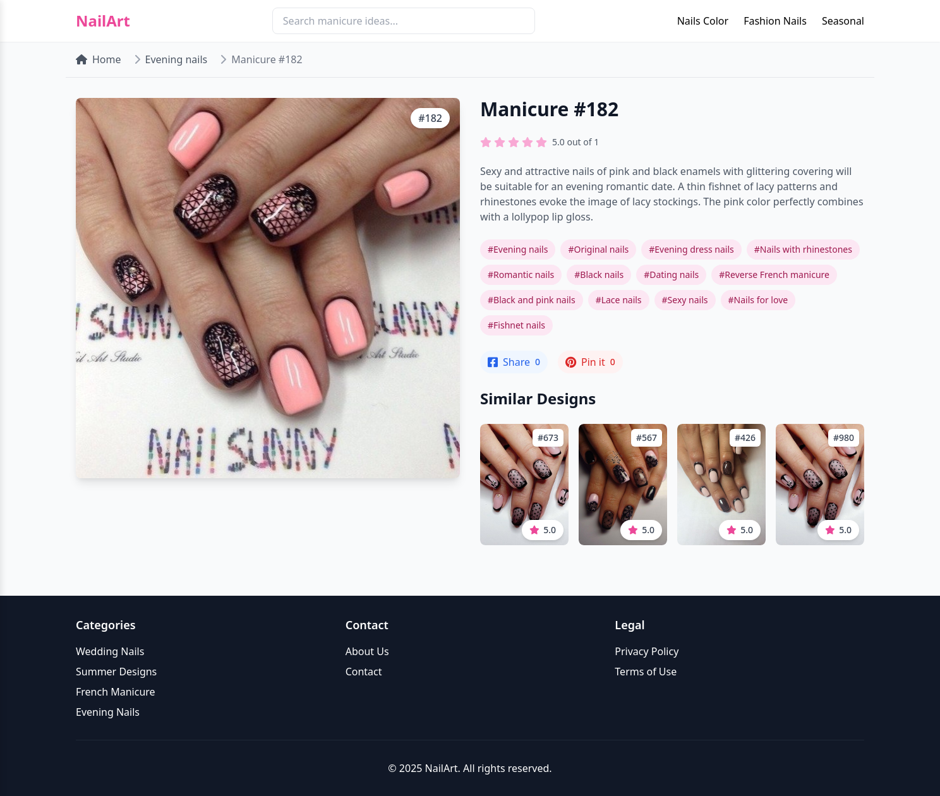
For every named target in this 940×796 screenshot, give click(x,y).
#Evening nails (518, 249)
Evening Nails (108, 712)
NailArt (103, 21)
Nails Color (702, 21)
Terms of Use (646, 671)
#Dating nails (671, 274)
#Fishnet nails (516, 325)
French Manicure (115, 692)
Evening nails (176, 59)
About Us (367, 651)
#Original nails (598, 249)
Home (98, 59)
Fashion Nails (775, 21)
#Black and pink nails (531, 300)
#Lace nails (619, 300)
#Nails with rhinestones (803, 249)
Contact (364, 671)
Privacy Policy (646, 651)
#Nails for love (758, 300)
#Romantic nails (521, 274)
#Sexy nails (685, 300)
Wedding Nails (110, 651)
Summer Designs (116, 671)
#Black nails (599, 274)
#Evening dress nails (691, 249)
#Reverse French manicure (774, 274)
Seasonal (843, 21)
